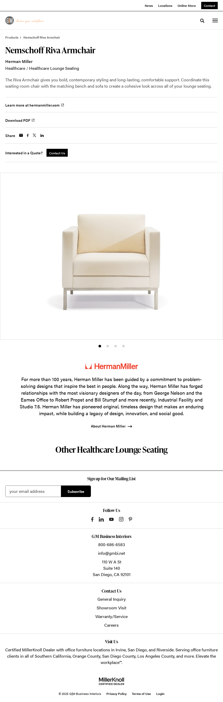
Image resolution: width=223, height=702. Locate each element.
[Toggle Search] (202, 21)
